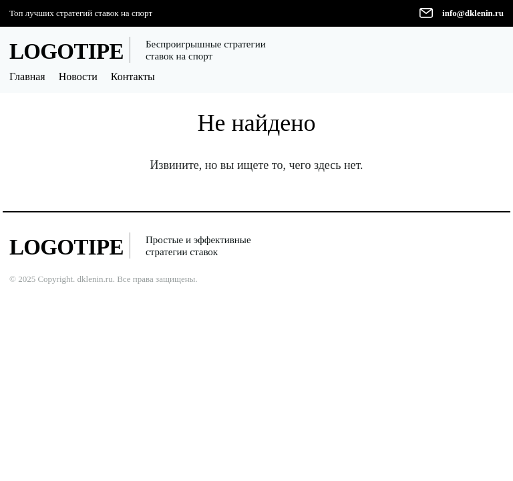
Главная (27, 76)
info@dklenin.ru (473, 13)
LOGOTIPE (66, 51)
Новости (78, 76)
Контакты (133, 76)
